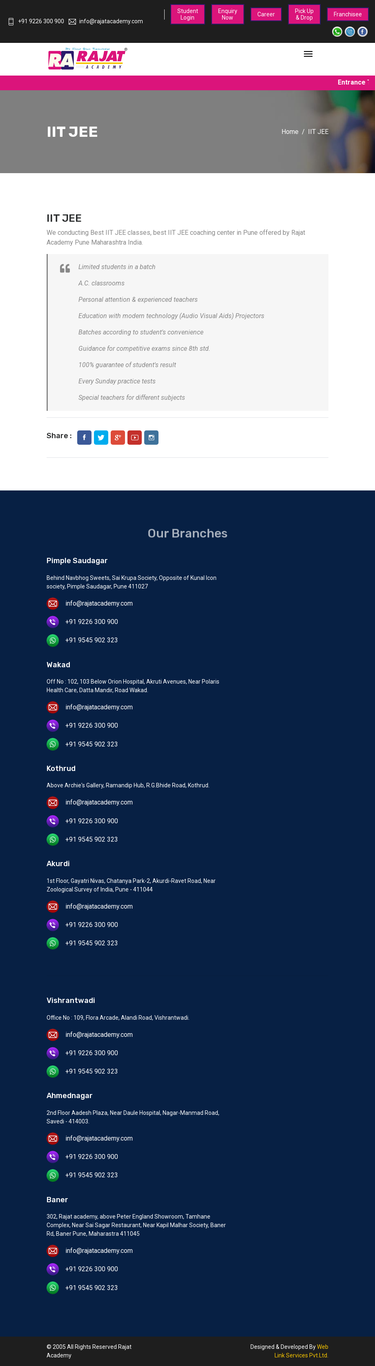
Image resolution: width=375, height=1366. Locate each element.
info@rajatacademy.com (106, 21)
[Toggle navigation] (308, 54)
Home (290, 132)
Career (266, 14)
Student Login (187, 14)
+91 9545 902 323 (91, 640)
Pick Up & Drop (304, 14)
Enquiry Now (227, 14)
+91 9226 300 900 (35, 21)
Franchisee (348, 14)
